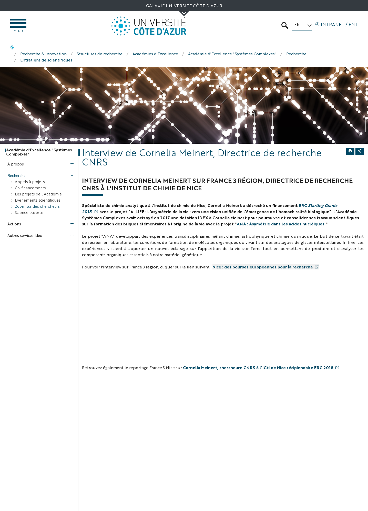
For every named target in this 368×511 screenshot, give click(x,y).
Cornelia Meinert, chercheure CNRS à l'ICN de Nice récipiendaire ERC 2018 (258, 368)
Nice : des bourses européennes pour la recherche (262, 267)
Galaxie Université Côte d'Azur (184, 5)
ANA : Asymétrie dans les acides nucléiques (280, 224)
